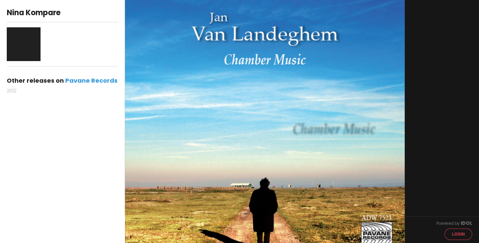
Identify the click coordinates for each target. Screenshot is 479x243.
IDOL (466, 223)
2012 (12, 90)
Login (458, 234)
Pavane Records (91, 80)
